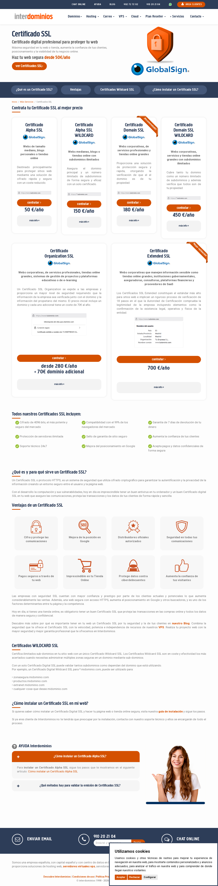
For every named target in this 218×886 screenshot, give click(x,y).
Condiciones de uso (83, 876)
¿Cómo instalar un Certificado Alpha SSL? (80, 756)
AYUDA (97, 4)
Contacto (197, 16)
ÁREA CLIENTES (191, 4)
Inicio (14, 102)
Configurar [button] (150, 877)
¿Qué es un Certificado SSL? (34, 90)
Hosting (92, 16)
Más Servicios (26, 102)
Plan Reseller (156, 16)
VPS (123, 16)
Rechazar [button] (134, 877)
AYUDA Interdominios (35, 746)
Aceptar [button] (120, 877)
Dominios (75, 16)
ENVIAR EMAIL (39, 839)
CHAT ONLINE (79, 4)
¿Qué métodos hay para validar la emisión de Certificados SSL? (80, 785)
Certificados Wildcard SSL (117, 90)
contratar (34, 202)
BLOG (112, 4)
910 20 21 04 (153, 4)
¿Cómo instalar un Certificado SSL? (175, 90)
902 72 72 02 (131, 4)
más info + (34, 220)
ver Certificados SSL (29, 66)
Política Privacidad (106, 876)
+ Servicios (178, 16)
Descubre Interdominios (57, 876)
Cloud (136, 16)
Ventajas (75, 90)
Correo (108, 16)
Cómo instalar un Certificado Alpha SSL (53, 771)
